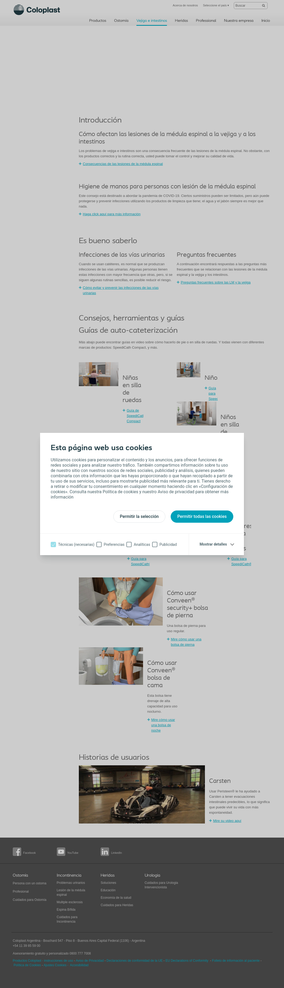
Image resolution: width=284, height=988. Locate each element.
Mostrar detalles (213, 544)
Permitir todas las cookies (202, 516)
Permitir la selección (139, 516)
